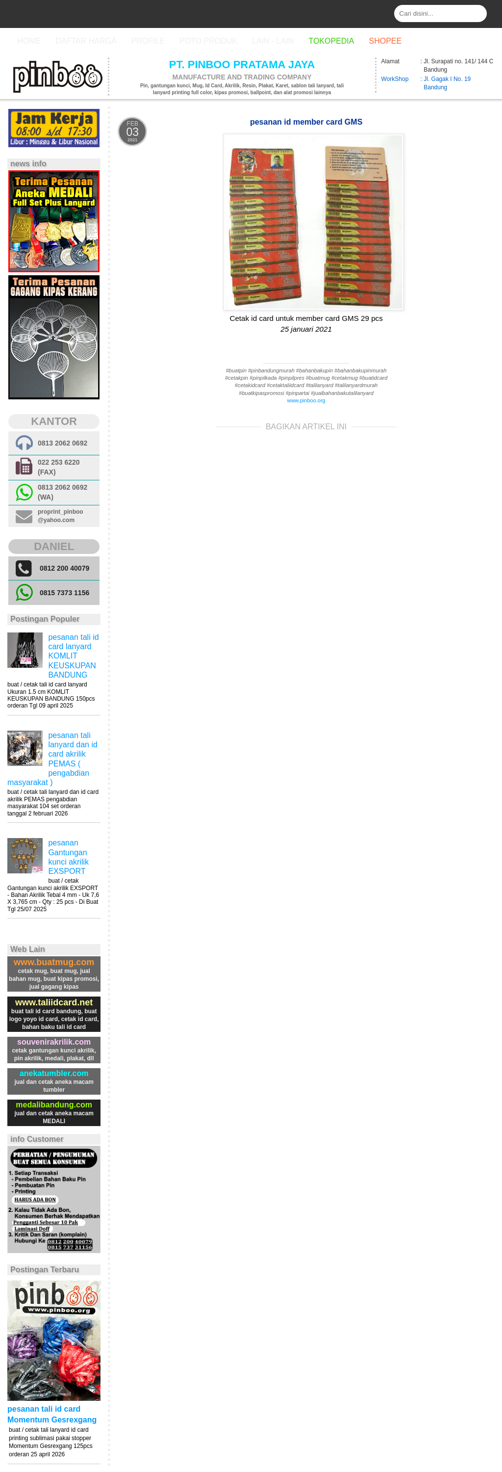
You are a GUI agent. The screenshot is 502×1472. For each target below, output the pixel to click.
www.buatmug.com (54, 962)
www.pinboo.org (306, 400)
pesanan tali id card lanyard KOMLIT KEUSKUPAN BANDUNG (73, 656)
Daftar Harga (85, 41)
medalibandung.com (54, 1105)
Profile (148, 41)
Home (29, 41)
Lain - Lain (273, 41)
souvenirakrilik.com (54, 1042)
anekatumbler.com (54, 1073)
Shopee (385, 41)
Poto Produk (208, 41)
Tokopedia (331, 41)
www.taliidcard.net (54, 1002)
